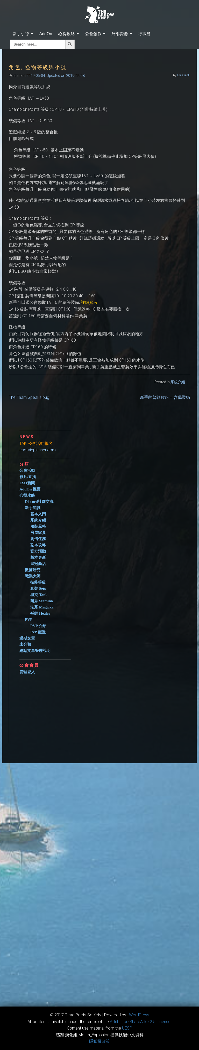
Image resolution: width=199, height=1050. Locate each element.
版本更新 (38, 557)
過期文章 (27, 638)
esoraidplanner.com (37, 449)
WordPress (139, 1014)
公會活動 (27, 470)
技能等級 (38, 582)
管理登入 (27, 672)
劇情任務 (38, 539)
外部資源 (121, 34)
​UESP (127, 1028)
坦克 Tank (39, 595)
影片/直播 (27, 477)
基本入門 (38, 514)
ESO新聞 (27, 483)
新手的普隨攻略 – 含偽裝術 (165, 397)
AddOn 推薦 (29, 489)
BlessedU (183, 75)
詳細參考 (89, 302)
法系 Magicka (42, 607)
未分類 (25, 644)
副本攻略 (38, 545)
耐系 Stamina (41, 601)
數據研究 (32, 570)
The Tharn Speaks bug (29, 397)
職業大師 (32, 576)
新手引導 (23, 34)
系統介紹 (177, 382)
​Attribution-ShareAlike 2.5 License (140, 1021)
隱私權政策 (99, 1041)
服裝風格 (38, 526)
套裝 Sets (38, 588)
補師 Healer (40, 613)
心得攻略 (68, 34)
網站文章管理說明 (35, 651)
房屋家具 (38, 533)
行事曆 (144, 34)
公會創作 (95, 34)
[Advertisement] (105, 706)
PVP (28, 620)
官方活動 (38, 551)
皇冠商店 (38, 564)
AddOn (45, 34)
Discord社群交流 (39, 502)
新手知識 (32, 508)
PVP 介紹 (38, 626)
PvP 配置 (38, 632)
